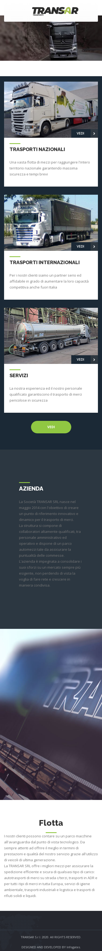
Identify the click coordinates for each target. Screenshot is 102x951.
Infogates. (74, 947)
